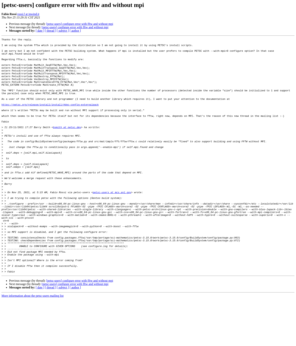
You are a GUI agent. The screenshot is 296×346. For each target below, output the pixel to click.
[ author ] (75, 30)
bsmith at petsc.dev (67, 145)
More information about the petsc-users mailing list (33, 342)
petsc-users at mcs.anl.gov (112, 223)
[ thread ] (50, 30)
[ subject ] (63, 30)
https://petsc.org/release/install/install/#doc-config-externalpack (50, 118)
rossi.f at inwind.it (28, 14)
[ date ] (40, 30)
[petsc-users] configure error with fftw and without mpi (79, 23)
